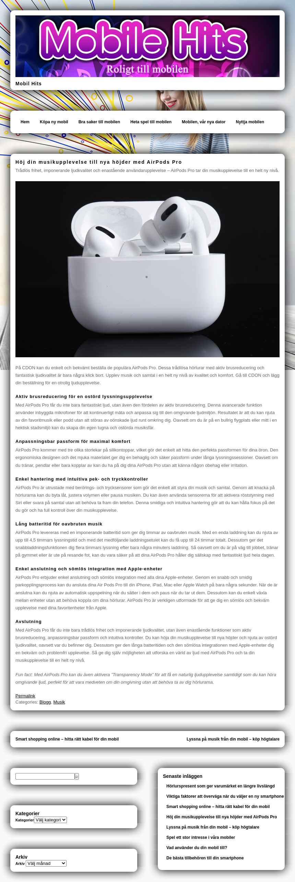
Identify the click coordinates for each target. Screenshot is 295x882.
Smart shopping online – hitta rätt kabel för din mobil (67, 739)
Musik (59, 702)
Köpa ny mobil (54, 122)
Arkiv (20, 863)
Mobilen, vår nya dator (203, 122)
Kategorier (24, 820)
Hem (25, 122)
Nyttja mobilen (250, 122)
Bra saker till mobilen (99, 122)
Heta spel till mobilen (151, 122)
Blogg (45, 702)
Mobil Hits (28, 83)
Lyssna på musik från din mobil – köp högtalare (233, 739)
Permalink (25, 695)
